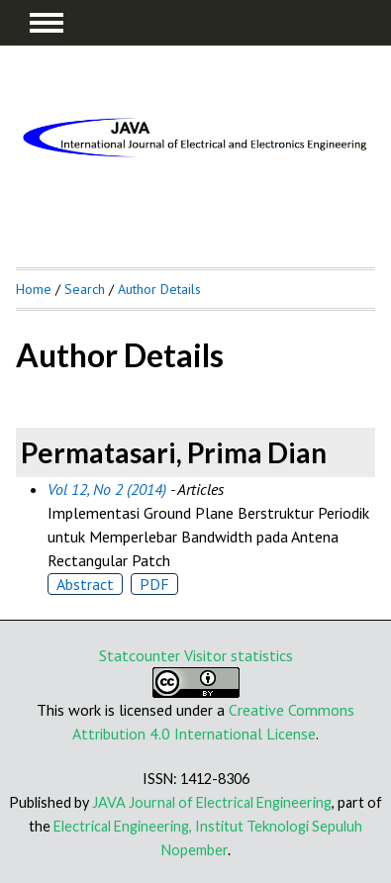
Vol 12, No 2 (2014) (107, 489)
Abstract (85, 584)
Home (33, 289)
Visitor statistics (238, 655)
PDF (154, 584)
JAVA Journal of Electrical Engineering (212, 802)
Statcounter (139, 655)
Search (84, 289)
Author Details (159, 289)
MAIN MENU (46, 23)
